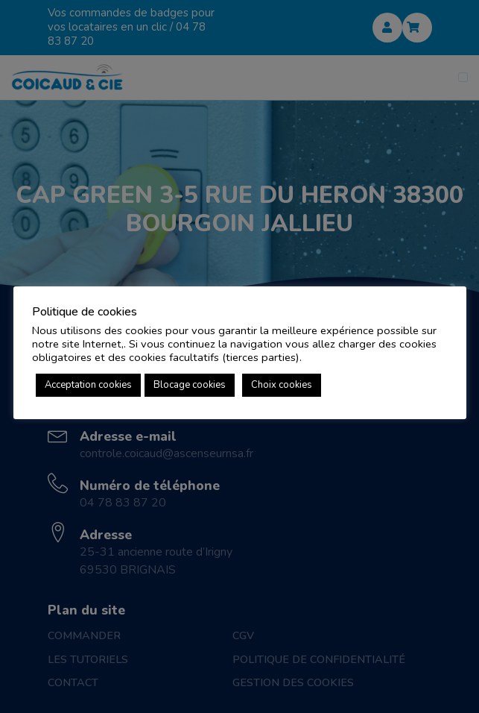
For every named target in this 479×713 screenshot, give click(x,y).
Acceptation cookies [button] (88, 385)
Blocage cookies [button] (189, 385)
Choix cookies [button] (281, 385)
